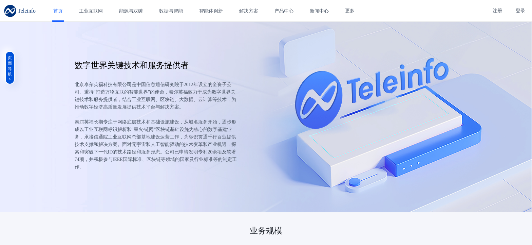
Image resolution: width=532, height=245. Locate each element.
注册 (497, 10)
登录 (520, 10)
